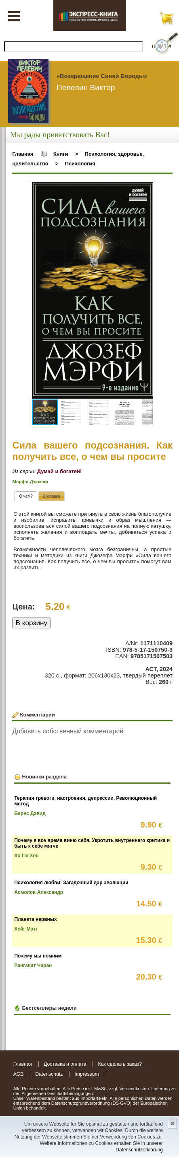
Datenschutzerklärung (139, 1150)
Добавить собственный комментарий (67, 731)
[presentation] (26, 496)
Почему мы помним (37, 956)
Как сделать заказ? (120, 1064)
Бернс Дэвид (29, 813)
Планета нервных (35, 919)
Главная (22, 154)
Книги (60, 154)
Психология (80, 164)
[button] (145, 189)
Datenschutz (49, 1074)
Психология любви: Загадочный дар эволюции (71, 882)
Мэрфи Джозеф (30, 481)
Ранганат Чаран (33, 965)
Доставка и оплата (65, 1064)
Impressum (86, 1074)
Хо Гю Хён (26, 855)
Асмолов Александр (38, 892)
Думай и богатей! (59, 471)
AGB (18, 1074)
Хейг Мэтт (26, 929)
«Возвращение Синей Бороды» (102, 76)
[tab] (26, 496)
